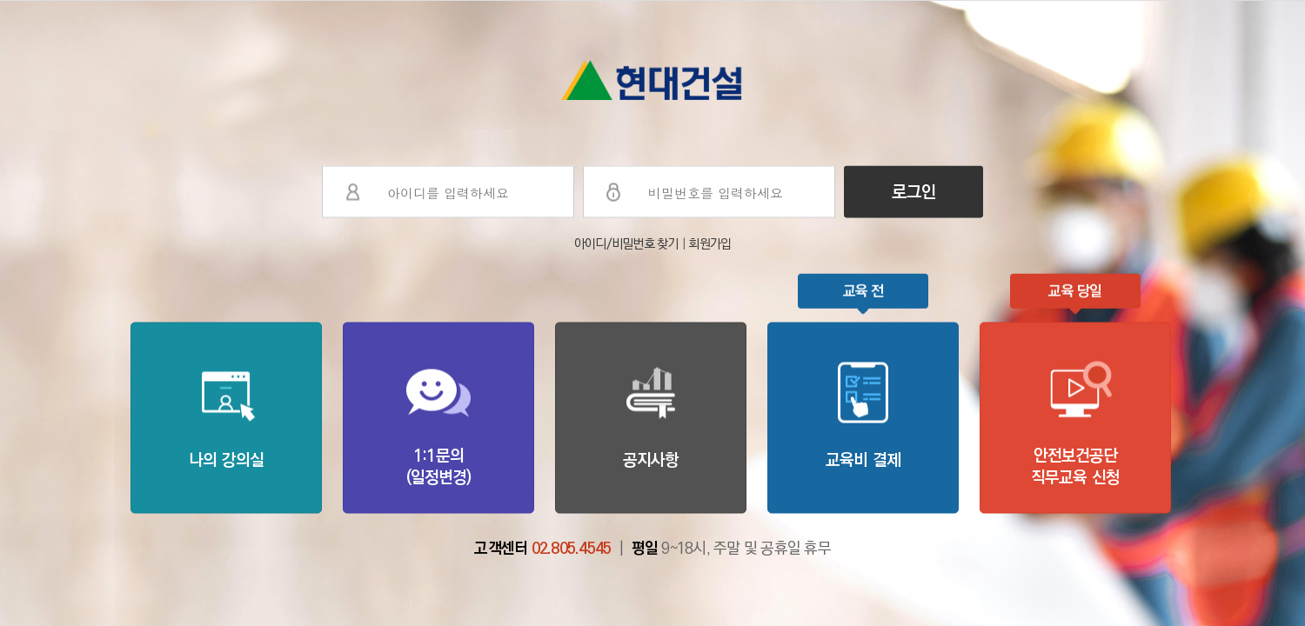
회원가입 (709, 244)
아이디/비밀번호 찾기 (627, 244)
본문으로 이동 (0, 0)
